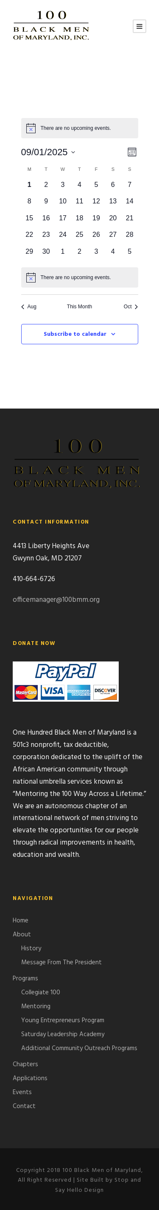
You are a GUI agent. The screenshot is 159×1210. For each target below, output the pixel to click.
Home (20, 921)
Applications (30, 1078)
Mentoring (35, 1006)
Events (22, 1092)
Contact (24, 1106)
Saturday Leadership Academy (62, 1034)
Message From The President (61, 963)
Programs (25, 979)
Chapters (25, 1064)
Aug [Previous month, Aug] (28, 307)
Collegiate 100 (40, 993)
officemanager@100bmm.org (56, 600)
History (31, 949)
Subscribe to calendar (75, 334)
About (22, 935)
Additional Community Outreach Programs (79, 1048)
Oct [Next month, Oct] (131, 307)
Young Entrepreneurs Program (62, 1020)
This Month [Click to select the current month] (79, 307)
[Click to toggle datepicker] (48, 152)
